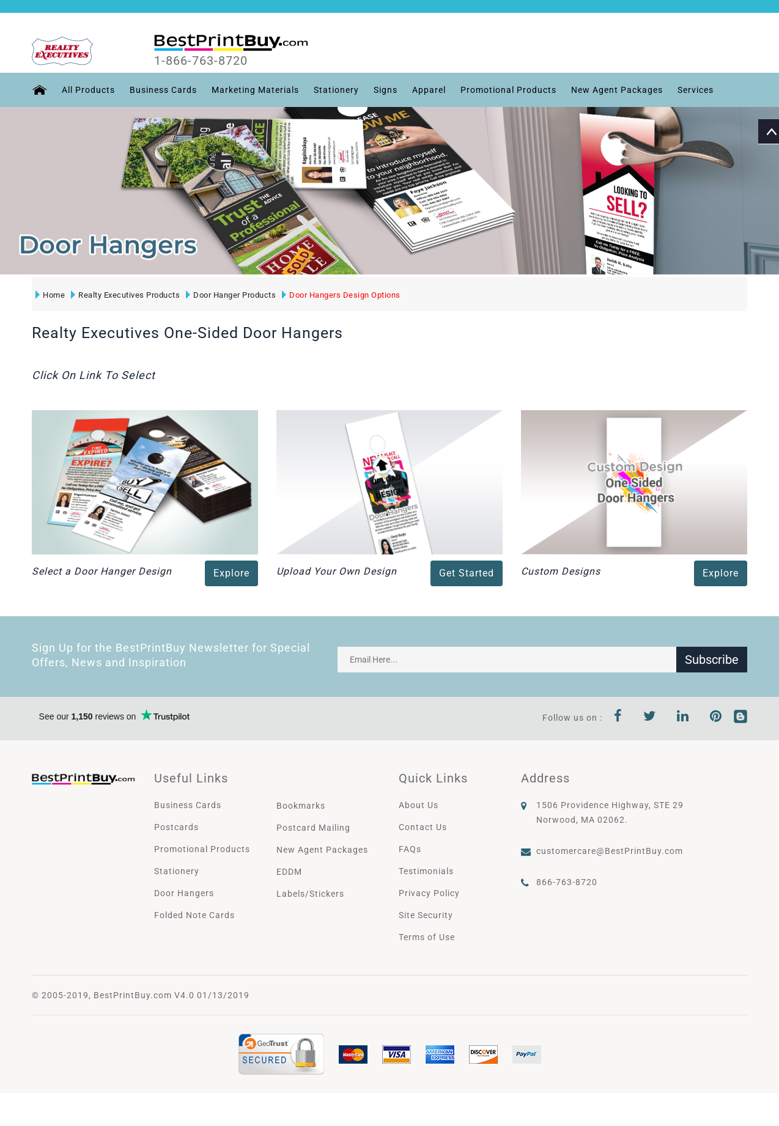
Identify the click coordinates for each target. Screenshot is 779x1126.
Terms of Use (427, 937)
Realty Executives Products (125, 295)
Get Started (466, 573)
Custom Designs (560, 571)
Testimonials (426, 871)
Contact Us (423, 827)
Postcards (176, 827)
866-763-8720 (566, 882)
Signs (385, 90)
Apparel (429, 90)
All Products (88, 90)
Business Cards (163, 90)
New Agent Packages (617, 90)
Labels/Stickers (310, 894)
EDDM (289, 872)
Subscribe (712, 659)
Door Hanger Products (231, 295)
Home (50, 295)
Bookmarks (300, 806)
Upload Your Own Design (336, 571)
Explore (231, 573)
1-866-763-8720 (201, 60)
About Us (418, 805)
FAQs (410, 849)
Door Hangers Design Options (341, 295)
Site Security (426, 915)
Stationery (336, 90)
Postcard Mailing (313, 828)
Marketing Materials (255, 90)
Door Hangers (184, 893)
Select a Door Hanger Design (102, 571)
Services (695, 90)
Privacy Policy (429, 893)
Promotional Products (508, 90)
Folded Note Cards (194, 915)
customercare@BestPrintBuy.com (609, 851)
